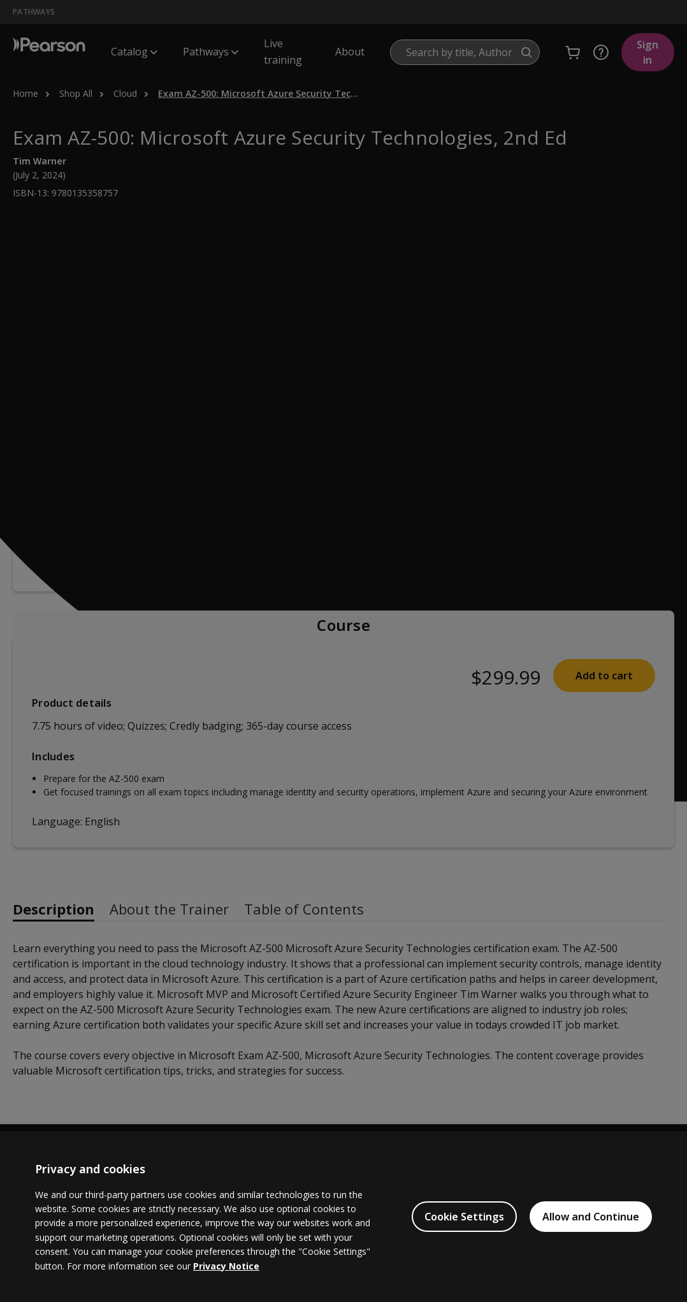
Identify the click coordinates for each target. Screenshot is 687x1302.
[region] (343, 1216)
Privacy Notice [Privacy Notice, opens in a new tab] (226, 1266)
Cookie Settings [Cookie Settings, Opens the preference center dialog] (464, 1217)
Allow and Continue (590, 1217)
